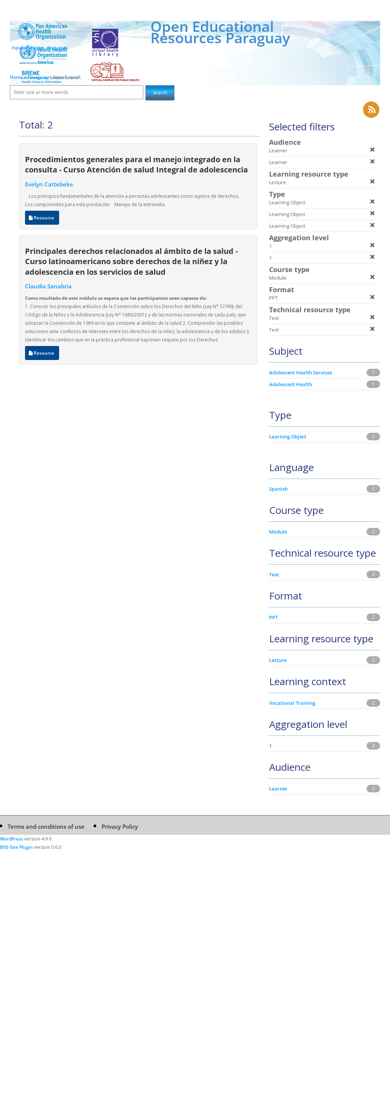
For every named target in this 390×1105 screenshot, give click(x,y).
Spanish (278, 488)
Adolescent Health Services (300, 372)
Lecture (278, 660)
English (37, 47)
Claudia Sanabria (48, 286)
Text (274, 574)
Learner (278, 788)
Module (278, 531)
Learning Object (287, 436)
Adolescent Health (290, 384)
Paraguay (38, 77)
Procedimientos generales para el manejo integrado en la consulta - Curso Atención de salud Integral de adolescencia (136, 164)
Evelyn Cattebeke (49, 184)
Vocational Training (292, 703)
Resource (42, 217)
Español (19, 47)
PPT (273, 617)
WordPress (11, 839)
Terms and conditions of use (46, 826)
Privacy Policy (120, 826)
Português (57, 47)
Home (16, 77)
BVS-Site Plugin (16, 847)
